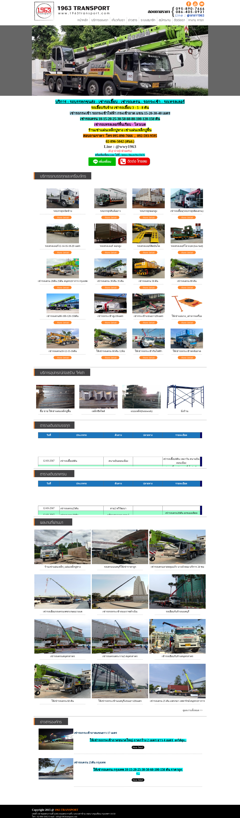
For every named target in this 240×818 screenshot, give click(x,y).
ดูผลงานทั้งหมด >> (193, 710)
